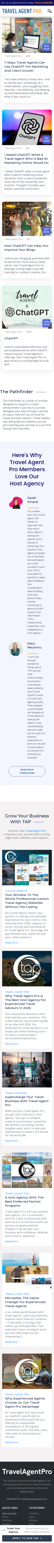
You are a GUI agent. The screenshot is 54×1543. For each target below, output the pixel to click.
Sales (32, 1516)
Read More (13, 942)
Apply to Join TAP (27, 1538)
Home (5, 1516)
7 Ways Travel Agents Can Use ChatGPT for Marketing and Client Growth (26, 66)
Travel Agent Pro (13, 56)
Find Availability (44, 2)
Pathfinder (7, 1520)
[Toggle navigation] (50, 11)
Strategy (33, 1520)
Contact (6, 1523)
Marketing (34, 1513)
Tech (31, 1523)
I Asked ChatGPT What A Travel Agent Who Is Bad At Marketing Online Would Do (26, 159)
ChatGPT (11, 338)
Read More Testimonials (27, 771)
